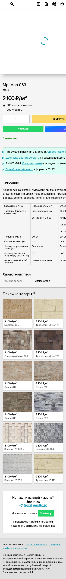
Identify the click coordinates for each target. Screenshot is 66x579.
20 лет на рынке (31, 163)
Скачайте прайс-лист (19, 169)
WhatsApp (23, 128)
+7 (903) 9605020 (33, 505)
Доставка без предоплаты (22, 157)
